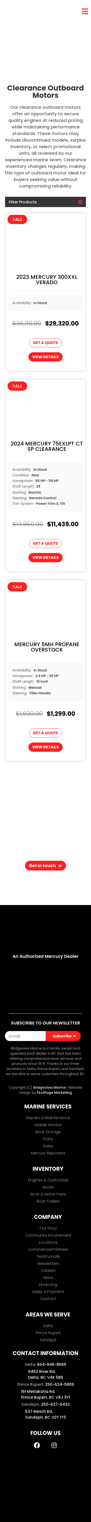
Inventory (25, 34)
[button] (45, 202)
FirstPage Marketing (54, 1092)
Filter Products (23, 202)
